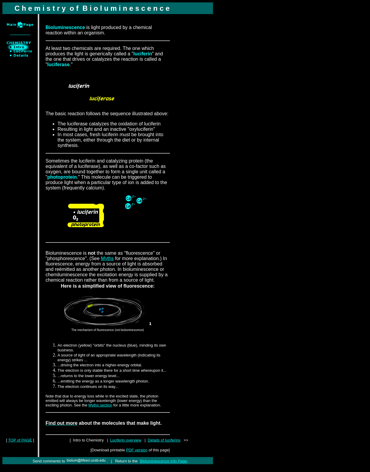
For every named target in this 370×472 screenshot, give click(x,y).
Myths (107, 258)
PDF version (137, 450)
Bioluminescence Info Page (163, 461)
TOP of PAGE (20, 440)
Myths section (100, 405)
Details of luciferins (164, 440)
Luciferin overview (125, 440)
